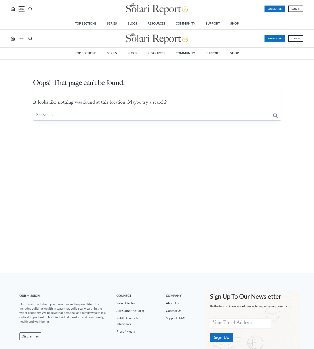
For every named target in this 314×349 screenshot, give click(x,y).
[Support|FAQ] (183, 319)
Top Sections (86, 23)
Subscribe (275, 8)
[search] (15, 9)
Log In (295, 8)
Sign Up (221, 337)
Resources (156, 23)
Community (185, 23)
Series (112, 23)
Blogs (132, 23)
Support (213, 23)
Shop (234, 23)
